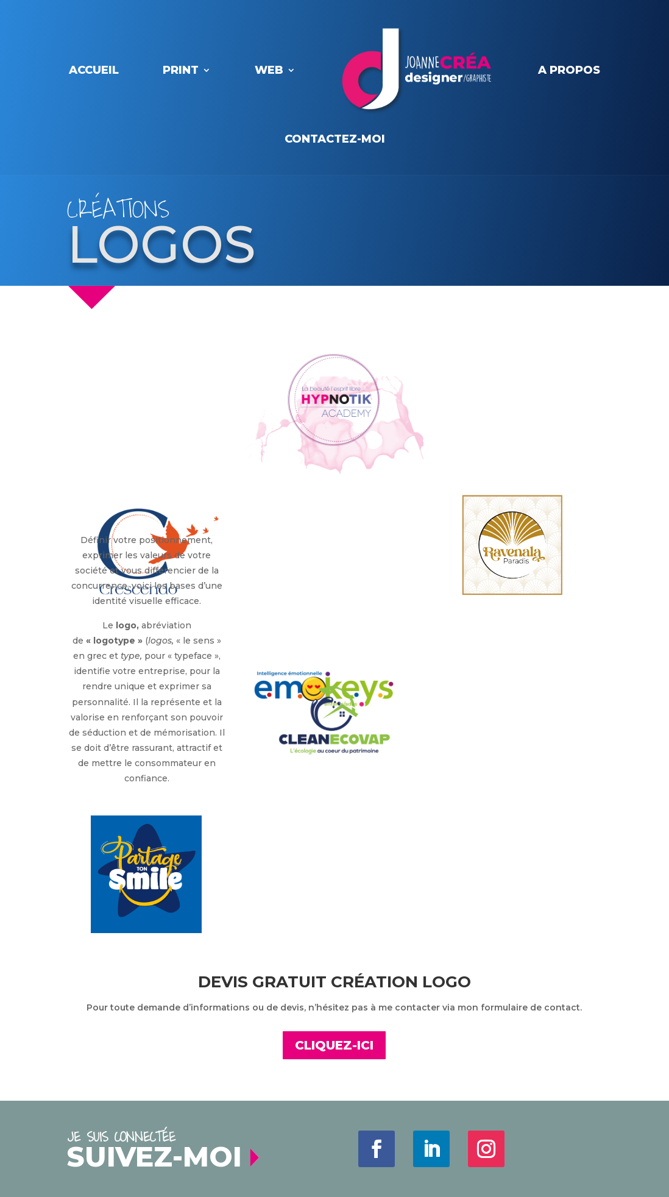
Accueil (94, 70)
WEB (269, 70)
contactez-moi (335, 139)
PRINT (181, 70)
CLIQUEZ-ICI (334, 1045)
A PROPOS (569, 70)
